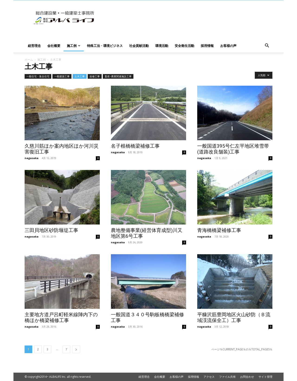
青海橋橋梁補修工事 (219, 230)
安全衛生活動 (184, 45)
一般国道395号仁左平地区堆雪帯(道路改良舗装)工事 (233, 149)
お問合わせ (247, 377)
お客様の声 (228, 45)
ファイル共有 (227, 377)
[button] (266, 46)
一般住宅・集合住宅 (37, 76)
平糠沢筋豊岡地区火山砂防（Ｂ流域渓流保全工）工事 (233, 317)
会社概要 (53, 45)
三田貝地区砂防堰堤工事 (51, 230)
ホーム (29, 60)
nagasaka (32, 158)
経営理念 (34, 45)
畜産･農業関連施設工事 (118, 76)
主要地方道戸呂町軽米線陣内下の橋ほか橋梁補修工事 (61, 317)
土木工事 (79, 76)
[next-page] (76, 349)
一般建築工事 (62, 76)
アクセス (209, 377)
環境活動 (161, 45)
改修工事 (95, 76)
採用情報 (207, 45)
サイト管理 (265, 377)
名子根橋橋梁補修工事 (135, 146)
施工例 (73, 45)
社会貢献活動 (139, 45)
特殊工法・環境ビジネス (105, 45)
